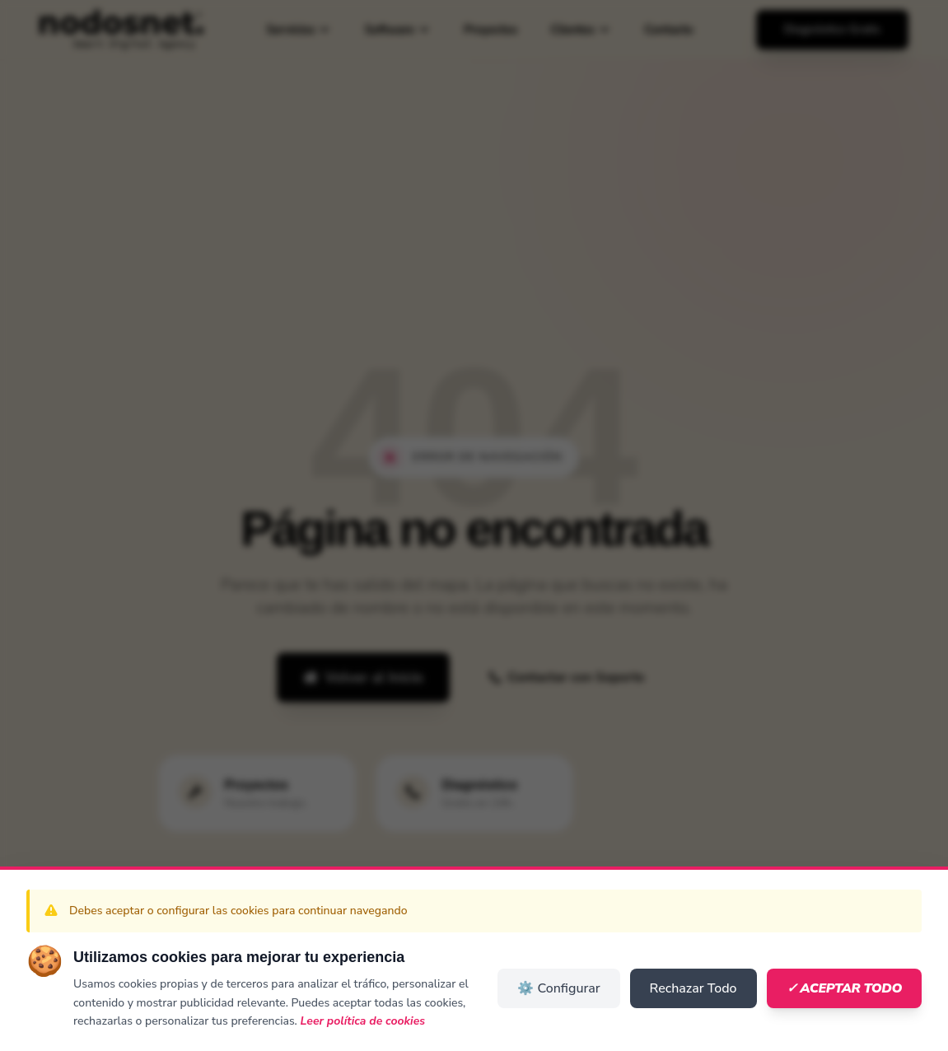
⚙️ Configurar (558, 988)
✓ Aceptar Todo (844, 988)
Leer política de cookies (363, 1021)
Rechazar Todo (693, 988)
